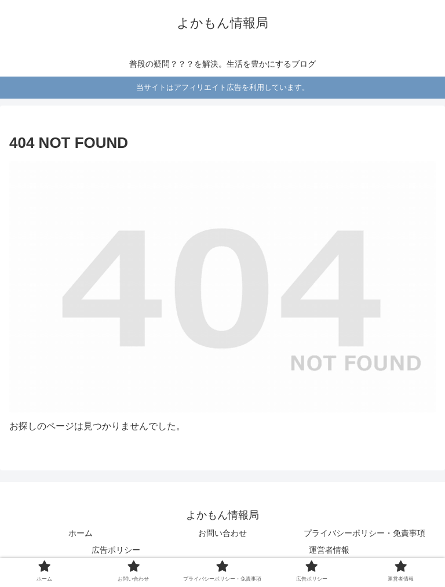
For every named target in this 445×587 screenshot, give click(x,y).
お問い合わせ (222, 533)
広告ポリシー (116, 550)
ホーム (80, 533)
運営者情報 (329, 550)
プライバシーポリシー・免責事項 (364, 533)
